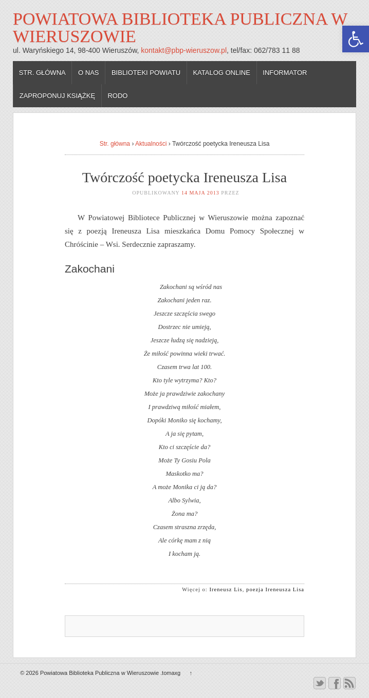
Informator (285, 72)
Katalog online (221, 72)
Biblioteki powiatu (146, 72)
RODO (117, 96)
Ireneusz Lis (226, 589)
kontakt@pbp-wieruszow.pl (184, 50)
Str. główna (42, 72)
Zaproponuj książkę (57, 96)
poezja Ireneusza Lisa (275, 589)
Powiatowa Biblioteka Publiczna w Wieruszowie (180, 27)
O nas (88, 72)
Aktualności (151, 143)
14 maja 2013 (200, 193)
